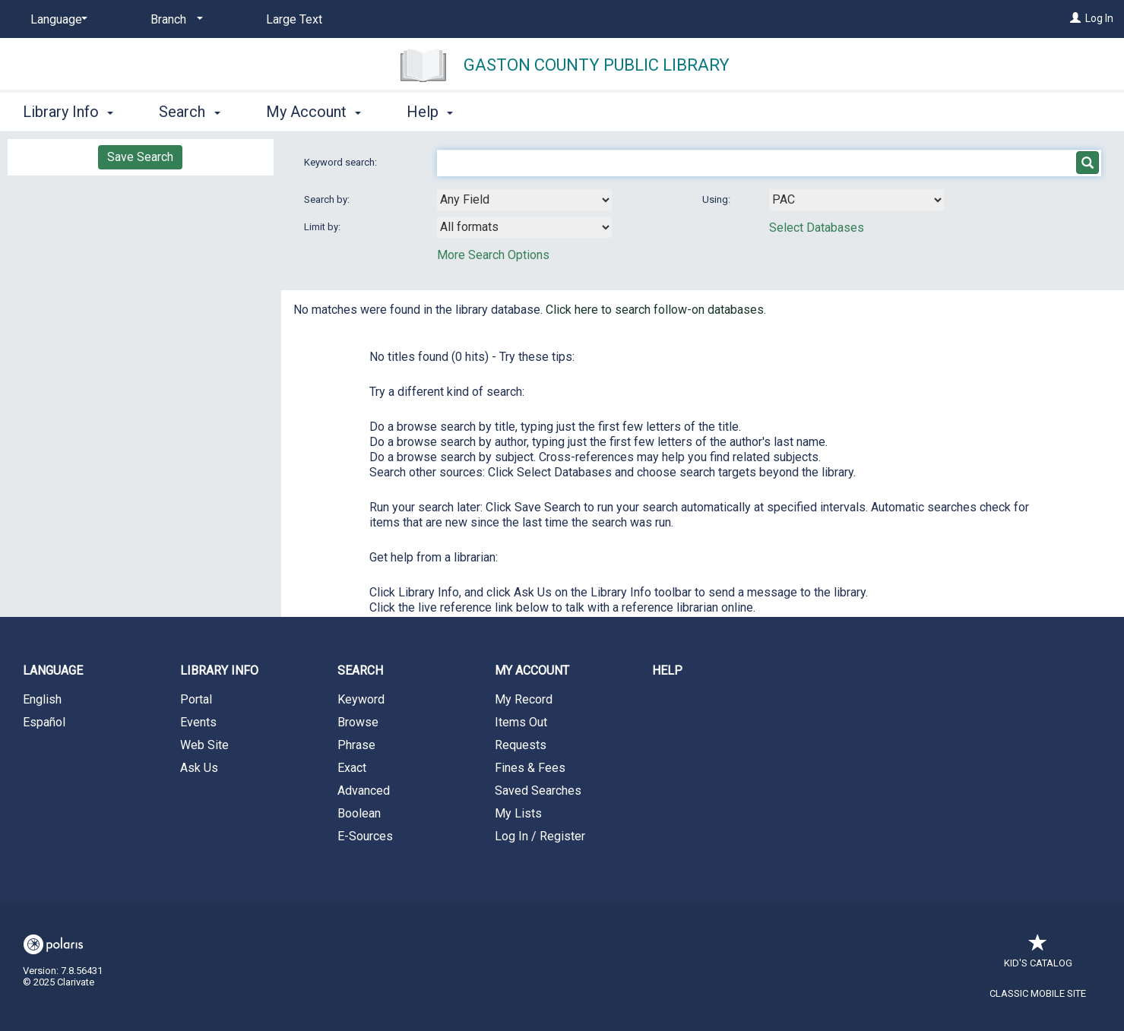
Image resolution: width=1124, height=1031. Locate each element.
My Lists (518, 813)
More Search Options (493, 255)
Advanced (363, 790)
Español (44, 722)
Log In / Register (540, 836)
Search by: (328, 199)
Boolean (359, 813)
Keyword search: (341, 162)
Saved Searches (538, 790)
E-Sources (365, 836)
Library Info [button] (68, 112)
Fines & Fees (530, 768)
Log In (1099, 18)
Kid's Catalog (1038, 955)
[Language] (56, 20)
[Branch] (174, 20)
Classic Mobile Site (1037, 993)
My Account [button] (313, 112)
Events (198, 722)
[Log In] (1075, 18)
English (42, 699)
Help (667, 670)
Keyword (361, 699)
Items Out (521, 722)
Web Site (204, 745)
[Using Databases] (856, 199)
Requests (520, 745)
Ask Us (199, 768)
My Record (524, 699)
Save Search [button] (140, 157)
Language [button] (53, 670)
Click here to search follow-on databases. (656, 309)
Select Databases (816, 227)
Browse (357, 722)
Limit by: (323, 226)
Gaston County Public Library (597, 64)
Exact (351, 768)
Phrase (356, 745)
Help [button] (430, 112)
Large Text (294, 19)
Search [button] (189, 112)
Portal (196, 699)
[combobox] (524, 199)
